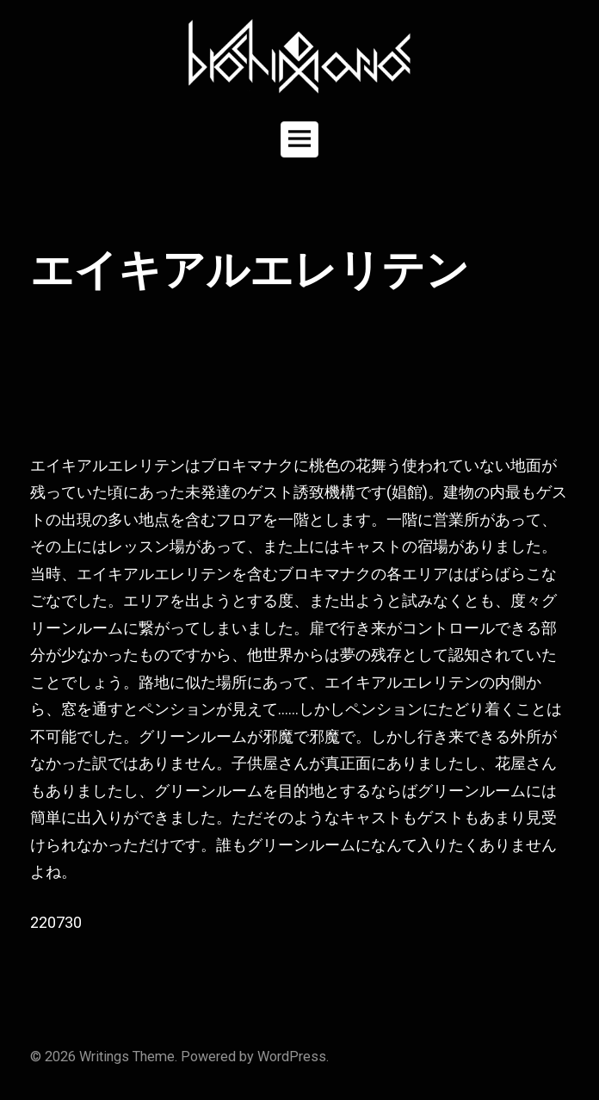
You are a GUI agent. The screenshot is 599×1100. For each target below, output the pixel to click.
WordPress (291, 1056)
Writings (104, 1056)
